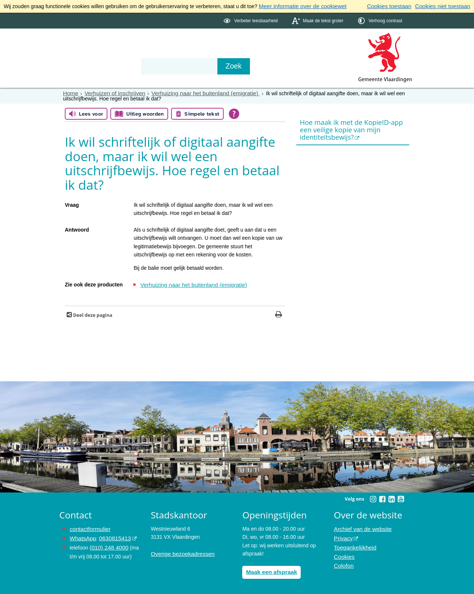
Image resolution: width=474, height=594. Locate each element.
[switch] (251, 19)
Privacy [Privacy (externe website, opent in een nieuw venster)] (342, 535)
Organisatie (172, 52)
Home (70, 92)
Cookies (343, 551)
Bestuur (128, 52)
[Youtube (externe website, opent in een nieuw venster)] (401, 496)
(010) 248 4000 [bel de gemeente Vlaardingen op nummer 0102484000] (107, 543)
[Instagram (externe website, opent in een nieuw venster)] (373, 496)
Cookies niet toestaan (445, 6)
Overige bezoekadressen (179, 551)
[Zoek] (316, 65)
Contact (217, 52)
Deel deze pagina (92, 312)
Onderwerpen (80, 52)
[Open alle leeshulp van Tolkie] (234, 112)
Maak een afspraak (269, 569)
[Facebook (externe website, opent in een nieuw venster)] (382, 496)
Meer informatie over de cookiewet (298, 6)
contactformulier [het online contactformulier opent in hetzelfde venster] (88, 527)
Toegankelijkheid (353, 543)
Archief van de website (360, 527)
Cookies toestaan (397, 6)
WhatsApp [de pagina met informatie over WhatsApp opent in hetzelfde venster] (82, 535)
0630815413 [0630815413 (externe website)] (110, 535)
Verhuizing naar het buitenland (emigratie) (193, 92)
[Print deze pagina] (278, 312)
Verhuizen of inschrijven (110, 92)
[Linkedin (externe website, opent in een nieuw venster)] (391, 496)
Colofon (343, 560)
